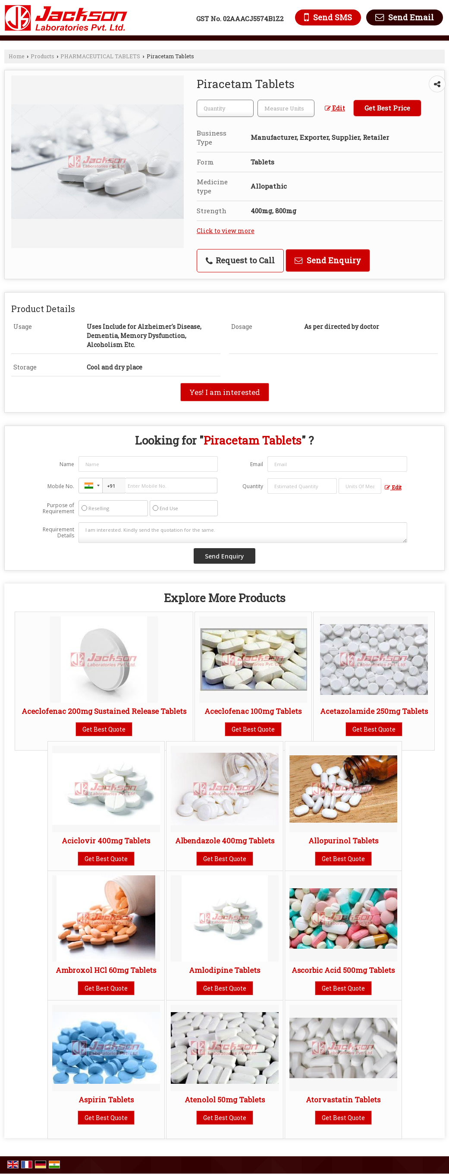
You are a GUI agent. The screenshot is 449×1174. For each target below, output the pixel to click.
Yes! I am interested (224, 392)
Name (67, 464)
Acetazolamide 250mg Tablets (374, 711)
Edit (335, 108)
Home (17, 56)
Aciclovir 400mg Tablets (106, 841)
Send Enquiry (328, 260)
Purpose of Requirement (58, 508)
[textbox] (285, 108)
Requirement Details (58, 533)
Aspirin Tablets (106, 1100)
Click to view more (225, 231)
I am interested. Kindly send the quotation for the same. (242, 532)
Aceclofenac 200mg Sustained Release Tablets (104, 711)
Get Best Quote (104, 729)
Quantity (252, 486)
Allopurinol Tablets (343, 841)
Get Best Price (387, 108)
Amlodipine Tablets (224, 970)
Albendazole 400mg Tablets (224, 841)
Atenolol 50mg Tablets (225, 1100)
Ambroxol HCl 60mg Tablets (106, 970)
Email (256, 464)
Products (42, 56)
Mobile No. (60, 486)
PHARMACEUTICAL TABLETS (100, 56)
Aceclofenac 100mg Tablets (252, 711)
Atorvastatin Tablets (343, 1100)
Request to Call (240, 260)
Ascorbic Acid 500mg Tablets (343, 970)
